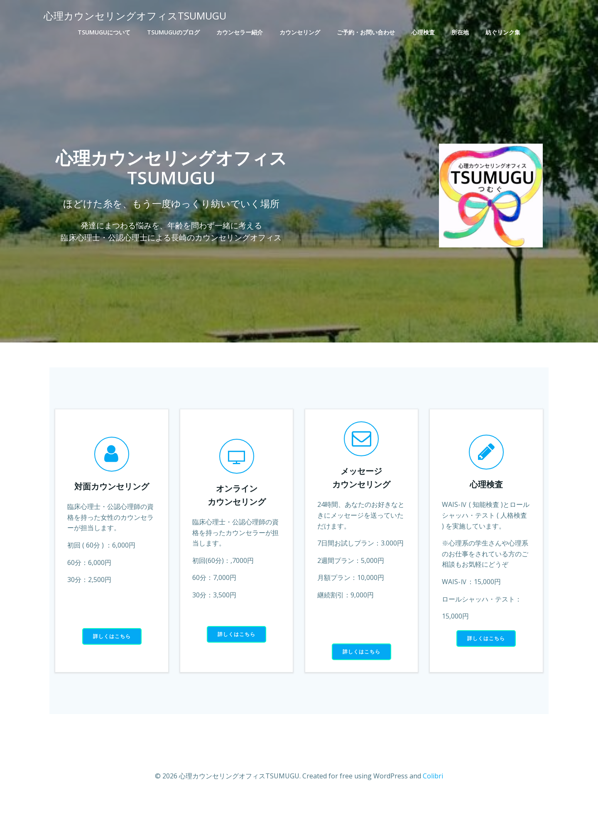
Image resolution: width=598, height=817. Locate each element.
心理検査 (423, 32)
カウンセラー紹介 (239, 32)
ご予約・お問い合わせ (366, 32)
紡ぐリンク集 (502, 32)
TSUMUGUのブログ (173, 32)
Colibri (433, 792)
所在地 (460, 32)
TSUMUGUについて (104, 32)
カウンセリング (299, 32)
